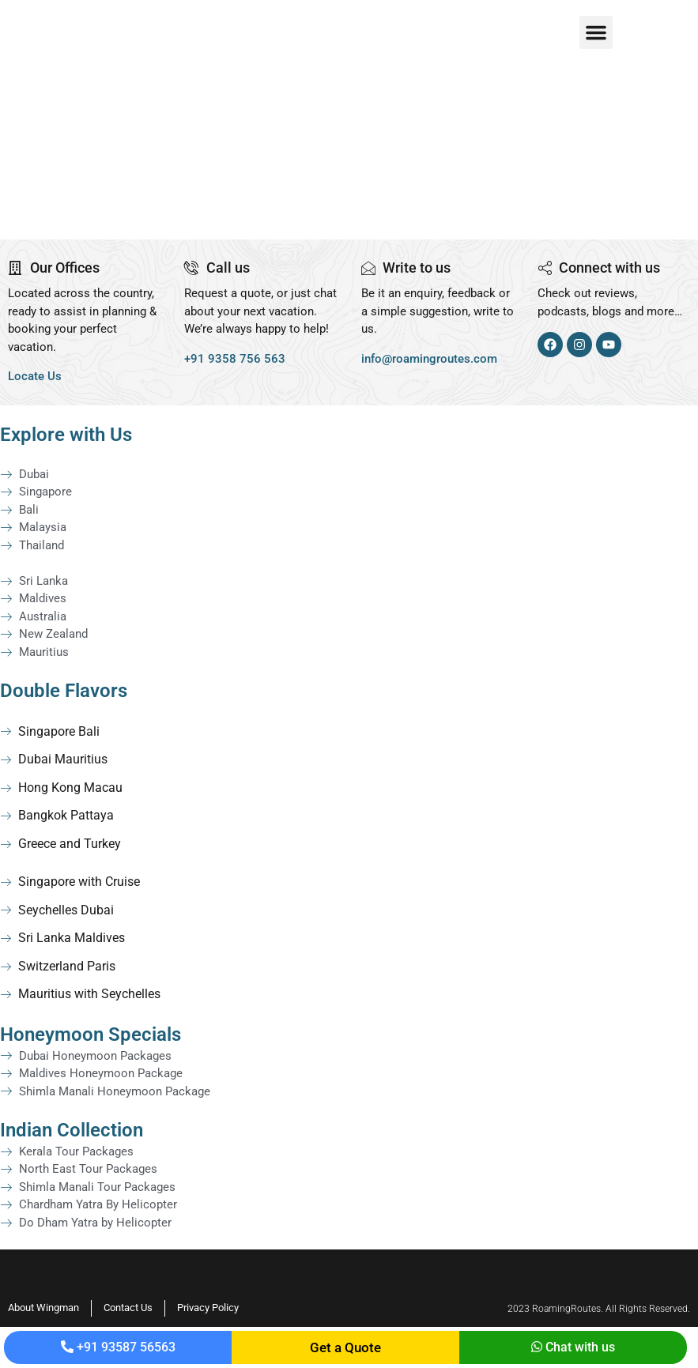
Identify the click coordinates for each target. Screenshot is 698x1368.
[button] (596, 32)
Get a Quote (345, 1347)
